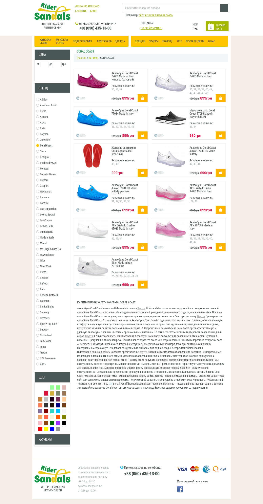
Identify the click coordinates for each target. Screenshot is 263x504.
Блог (93, 11)
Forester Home (46, 174)
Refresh (42, 283)
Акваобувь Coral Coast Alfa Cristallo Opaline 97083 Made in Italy (124, 225)
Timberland (44, 335)
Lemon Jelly (44, 226)
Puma (41, 272)
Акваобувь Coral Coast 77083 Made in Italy (203, 75)
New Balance (45, 255)
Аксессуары (104, 41)
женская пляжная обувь (159, 15)
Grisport (42, 186)
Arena (41, 111)
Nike (40, 260)
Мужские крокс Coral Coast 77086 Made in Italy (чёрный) (202, 114)
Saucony (42, 312)
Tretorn (42, 352)
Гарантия (81, 11)
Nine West (43, 266)
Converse (43, 140)
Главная (81, 57)
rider (141, 15)
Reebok (42, 278)
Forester (42, 168)
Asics (41, 122)
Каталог (93, 57)
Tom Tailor (43, 341)
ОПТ (179, 41)
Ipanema (43, 197)
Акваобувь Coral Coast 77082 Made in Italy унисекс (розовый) (124, 76)
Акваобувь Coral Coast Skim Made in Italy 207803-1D (124, 263)
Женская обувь (45, 41)
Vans (41, 364)
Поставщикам (195, 41)
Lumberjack (44, 232)
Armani (42, 117)
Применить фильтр (52, 74)
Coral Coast (44, 145)
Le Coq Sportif (45, 214)
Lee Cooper (44, 220)
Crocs (41, 151)
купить (140, 95)
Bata (40, 128)
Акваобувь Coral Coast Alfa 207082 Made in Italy (203, 225)
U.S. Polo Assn (46, 358)
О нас (211, 41)
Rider (41, 289)
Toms (41, 347)
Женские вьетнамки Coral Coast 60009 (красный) (123, 151)
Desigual (42, 157)
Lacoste (42, 203)
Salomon (43, 301)
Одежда (120, 41)
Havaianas (44, 191)
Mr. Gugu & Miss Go (48, 249)
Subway (42, 329)
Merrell (41, 243)
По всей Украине (151, 28)
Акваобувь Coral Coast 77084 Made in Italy (124, 112)
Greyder (42, 180)
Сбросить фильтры (52, 454)
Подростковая (82, 41)
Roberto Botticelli (47, 295)
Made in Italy (45, 237)
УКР (195, 24)
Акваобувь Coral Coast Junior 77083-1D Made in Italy (203, 151)
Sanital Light (45, 306)
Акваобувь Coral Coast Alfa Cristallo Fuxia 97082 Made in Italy (203, 188)
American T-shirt (46, 105)
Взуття (141, 308)
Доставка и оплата (87, 6)
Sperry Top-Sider (46, 324)
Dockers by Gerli (46, 163)
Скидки (153, 41)
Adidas (42, 99)
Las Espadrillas (46, 209)
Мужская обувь (62, 41)
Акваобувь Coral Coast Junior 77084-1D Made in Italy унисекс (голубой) (124, 188)
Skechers (43, 318)
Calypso (42, 134)
